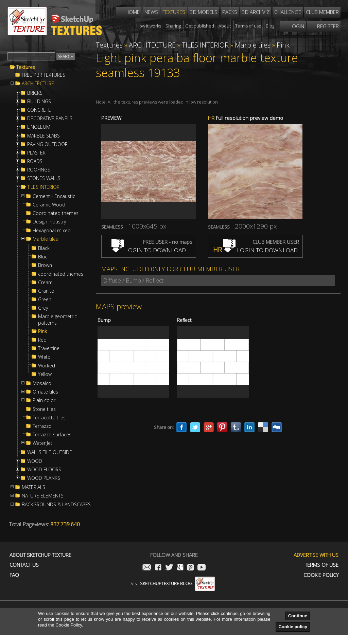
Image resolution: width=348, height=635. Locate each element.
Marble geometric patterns (57, 319)
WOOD (34, 461)
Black (44, 248)
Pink (42, 331)
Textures (25, 67)
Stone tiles (44, 409)
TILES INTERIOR (43, 187)
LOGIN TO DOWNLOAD (148, 250)
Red (42, 340)
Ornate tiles (45, 392)
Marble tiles (45, 239)
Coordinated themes (56, 213)
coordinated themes (60, 274)
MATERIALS (33, 487)
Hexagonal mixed (52, 231)
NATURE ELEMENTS (43, 496)
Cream (45, 282)
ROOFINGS (38, 170)
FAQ (14, 575)
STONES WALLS (43, 178)
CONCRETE (39, 110)
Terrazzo (42, 426)
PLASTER (36, 153)
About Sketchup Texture (40, 555)
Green (44, 299)
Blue (43, 257)
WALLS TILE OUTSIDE (49, 452)
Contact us (24, 565)
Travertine (48, 348)
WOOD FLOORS (44, 470)
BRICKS (34, 93)
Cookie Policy (320, 575)
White (44, 357)
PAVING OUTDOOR (47, 144)
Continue (297, 615)
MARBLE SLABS (43, 136)
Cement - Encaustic (54, 196)
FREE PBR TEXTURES (43, 75)
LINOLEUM (38, 127)
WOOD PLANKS (43, 478)
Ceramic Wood (49, 205)
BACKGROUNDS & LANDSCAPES (56, 505)
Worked (46, 366)
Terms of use (321, 565)
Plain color (44, 400)
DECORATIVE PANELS (49, 118)
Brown (45, 265)
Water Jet (42, 443)
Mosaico (42, 383)
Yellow (45, 374)
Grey (43, 308)
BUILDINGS (39, 101)
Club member (322, 11)
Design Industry (49, 222)
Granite (46, 291)
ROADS (34, 161)
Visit (173, 583)
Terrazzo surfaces (52, 435)
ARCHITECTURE (38, 83)
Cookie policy (292, 626)
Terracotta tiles (49, 418)
